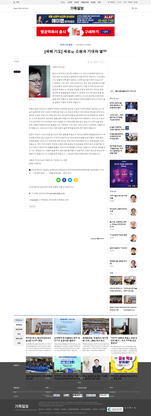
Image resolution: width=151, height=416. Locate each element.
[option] (117, 284)
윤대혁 (69, 2)
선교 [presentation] (18, 334)
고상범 (112, 229)
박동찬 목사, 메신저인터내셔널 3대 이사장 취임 (38, 339)
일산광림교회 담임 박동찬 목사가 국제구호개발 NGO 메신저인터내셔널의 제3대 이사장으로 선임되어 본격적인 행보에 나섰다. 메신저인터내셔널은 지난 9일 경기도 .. (39, 348)
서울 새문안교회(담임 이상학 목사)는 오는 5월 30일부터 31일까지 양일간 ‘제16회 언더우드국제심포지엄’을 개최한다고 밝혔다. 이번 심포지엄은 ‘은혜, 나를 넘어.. (67, 347)
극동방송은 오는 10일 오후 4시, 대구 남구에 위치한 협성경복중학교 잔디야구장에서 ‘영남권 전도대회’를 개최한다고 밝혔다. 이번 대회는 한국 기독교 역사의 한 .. (67, 385)
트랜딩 (63, 2)
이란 (99, 2)
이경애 (112, 251)
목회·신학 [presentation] (19, 339)
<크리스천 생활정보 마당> (97, 239)
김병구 (112, 214)
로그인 (135, 2)
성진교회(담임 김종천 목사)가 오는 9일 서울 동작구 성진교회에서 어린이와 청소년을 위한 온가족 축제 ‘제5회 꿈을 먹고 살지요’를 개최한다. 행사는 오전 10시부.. (124, 385)
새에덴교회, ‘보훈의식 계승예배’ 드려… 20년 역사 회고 (95, 339)
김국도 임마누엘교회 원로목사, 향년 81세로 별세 (116, 105)
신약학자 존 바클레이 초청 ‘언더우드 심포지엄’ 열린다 (67, 339)
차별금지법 (85, 2)
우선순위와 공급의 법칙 (118, 235)
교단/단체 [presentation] (18, 329)
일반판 (119, 2)
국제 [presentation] (18, 343)
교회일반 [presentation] (19, 325)
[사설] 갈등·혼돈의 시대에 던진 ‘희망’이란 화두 (116, 136)
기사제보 (63, 409)
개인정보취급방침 (73, 409)
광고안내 (48, 409)
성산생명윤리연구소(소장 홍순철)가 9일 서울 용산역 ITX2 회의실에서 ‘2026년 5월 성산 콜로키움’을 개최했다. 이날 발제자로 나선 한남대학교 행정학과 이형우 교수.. (124, 350)
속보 (112, 91)
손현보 (76, 2)
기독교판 (112, 2)
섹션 (16, 2)
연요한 (33, 206)
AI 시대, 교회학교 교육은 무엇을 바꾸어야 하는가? (118, 224)
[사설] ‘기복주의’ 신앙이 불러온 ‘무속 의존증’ (120, 128)
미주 (125, 2)
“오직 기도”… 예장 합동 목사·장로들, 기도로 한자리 (116, 117)
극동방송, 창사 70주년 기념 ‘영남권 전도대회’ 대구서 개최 (67, 377)
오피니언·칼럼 (66, 45)
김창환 (112, 201)
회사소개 (41, 409)
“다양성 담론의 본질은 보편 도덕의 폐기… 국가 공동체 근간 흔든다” (124, 341)
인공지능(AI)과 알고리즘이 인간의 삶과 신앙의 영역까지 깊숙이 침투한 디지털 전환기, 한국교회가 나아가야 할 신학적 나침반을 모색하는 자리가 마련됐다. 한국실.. (39, 385)
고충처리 (95, 409)
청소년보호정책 (85, 409)
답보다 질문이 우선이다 (118, 248)
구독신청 (130, 2)
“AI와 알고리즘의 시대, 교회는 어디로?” (39, 377)
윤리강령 (102, 409)
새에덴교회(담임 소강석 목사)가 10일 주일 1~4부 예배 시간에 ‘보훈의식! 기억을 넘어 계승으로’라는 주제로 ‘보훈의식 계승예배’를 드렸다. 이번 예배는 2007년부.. (95, 347)
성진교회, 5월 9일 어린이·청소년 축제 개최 (124, 377)
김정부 (112, 238)
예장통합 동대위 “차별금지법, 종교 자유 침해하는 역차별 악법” (116, 149)
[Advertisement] (123, 73)
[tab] (19, 325)
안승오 (112, 266)
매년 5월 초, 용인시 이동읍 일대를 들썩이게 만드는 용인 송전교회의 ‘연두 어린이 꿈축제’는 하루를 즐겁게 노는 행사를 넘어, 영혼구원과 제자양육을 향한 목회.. (95, 385)
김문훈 (93, 2)
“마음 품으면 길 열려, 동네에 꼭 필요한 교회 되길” (95, 377)
